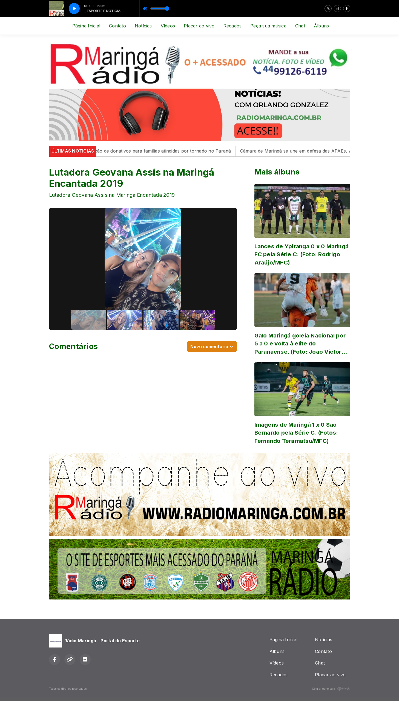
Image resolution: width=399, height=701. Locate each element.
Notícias (143, 26)
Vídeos (168, 26)
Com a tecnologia (331, 689)
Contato (117, 26)
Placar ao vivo (199, 26)
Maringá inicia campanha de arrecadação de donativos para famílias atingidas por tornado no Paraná (126, 151)
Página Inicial (86, 26)
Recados (232, 26)
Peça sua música (268, 26)
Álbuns (321, 26)
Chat (300, 26)
